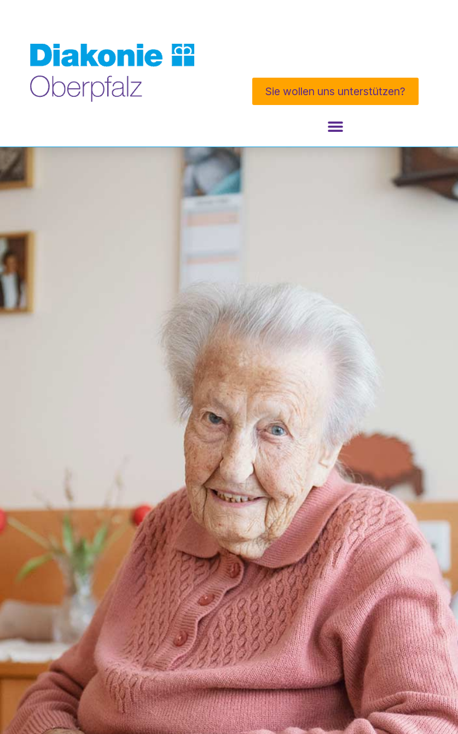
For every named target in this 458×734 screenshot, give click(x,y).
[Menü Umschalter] (335, 126)
